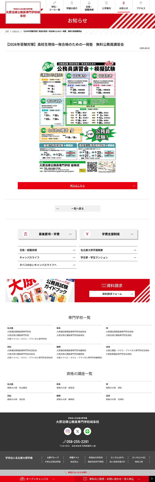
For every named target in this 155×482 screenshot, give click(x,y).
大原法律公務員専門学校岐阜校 (70, 335)
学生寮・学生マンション (94, 257)
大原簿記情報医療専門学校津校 (120, 331)
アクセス (141, 5)
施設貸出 (74, 461)
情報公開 (139, 461)
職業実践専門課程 (96, 461)
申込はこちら (77, 185)
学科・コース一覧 (54, 6)
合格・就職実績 (89, 6)
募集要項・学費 (41, 234)
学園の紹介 (71, 5)
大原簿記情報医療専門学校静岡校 (71, 350)
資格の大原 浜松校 (16, 399)
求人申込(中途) (139, 457)
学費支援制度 (102, 234)
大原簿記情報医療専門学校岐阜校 (71, 331)
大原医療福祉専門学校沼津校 (119, 353)
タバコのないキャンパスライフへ (38, 265)
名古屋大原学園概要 (92, 250)
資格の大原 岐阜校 (65, 387)
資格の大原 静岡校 (65, 399)
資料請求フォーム (112, 294)
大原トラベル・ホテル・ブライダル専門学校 (27, 338)
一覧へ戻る (77, 208)
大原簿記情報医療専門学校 (19, 331)
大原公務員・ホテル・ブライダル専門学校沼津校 (127, 350)
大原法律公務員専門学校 (18, 335)
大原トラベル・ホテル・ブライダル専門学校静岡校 (79, 357)
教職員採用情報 (96, 457)
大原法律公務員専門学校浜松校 (21, 353)
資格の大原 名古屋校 (17, 387)
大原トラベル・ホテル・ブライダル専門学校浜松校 (30, 357)
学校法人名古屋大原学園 (23, 13)
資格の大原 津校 (114, 387)
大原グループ (53, 457)
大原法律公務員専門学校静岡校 (70, 353)
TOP (7, 31)
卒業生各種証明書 (53, 461)
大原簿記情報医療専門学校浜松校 (22, 350)
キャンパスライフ (29, 257)
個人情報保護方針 (117, 461)
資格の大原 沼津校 (115, 399)
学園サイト (74, 457)
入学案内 (106, 5)
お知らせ (123, 5)
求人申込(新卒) (117, 457)
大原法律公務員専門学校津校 (119, 335)
